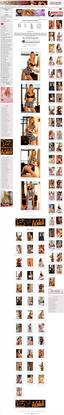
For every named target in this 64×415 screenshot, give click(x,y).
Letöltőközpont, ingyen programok (10, 6)
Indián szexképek (4, 126)
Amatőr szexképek (4, 107)
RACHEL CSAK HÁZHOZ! (41, 268)
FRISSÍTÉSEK (4, 35)
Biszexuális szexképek (5, 111)
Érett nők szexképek (5, 119)
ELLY (52, 127)
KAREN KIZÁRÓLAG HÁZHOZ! (30, 321)
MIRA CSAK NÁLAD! (51, 152)
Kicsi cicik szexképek (5, 129)
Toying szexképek (4, 184)
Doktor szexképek (4, 118)
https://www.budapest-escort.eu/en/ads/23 (32, 46)
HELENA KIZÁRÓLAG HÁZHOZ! (59, 226)
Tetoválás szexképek (5, 181)
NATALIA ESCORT (41, 242)
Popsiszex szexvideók (52, 308)
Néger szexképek (4, 161)
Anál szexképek (4, 108)
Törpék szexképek (4, 183)
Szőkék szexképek (4, 176)
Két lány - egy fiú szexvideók (53, 300)
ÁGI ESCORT (41, 281)
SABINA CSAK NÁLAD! (51, 250)
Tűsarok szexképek (4, 185)
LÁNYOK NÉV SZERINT (6, 75)
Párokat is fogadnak (6, 64)
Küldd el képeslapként (32, 82)
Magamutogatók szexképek (6, 133)
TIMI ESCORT (19, 294)
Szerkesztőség (39, 411)
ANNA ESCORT (59, 53)
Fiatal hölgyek (5, 56)
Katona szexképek (4, 128)
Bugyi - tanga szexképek (5, 113)
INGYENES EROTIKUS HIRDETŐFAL (6, 77)
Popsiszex (4, 58)
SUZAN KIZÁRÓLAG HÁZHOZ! (19, 307)
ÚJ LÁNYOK (4, 27)
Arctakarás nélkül (6, 62)
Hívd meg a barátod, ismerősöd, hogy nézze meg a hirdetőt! (30, 48)
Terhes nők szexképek (5, 180)
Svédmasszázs (5, 70)
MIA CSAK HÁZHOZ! (59, 250)
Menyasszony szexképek (5, 135)
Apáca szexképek (4, 109)
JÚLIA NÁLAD (41, 346)
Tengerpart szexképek (5, 179)
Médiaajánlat (43, 411)
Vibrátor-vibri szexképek (5, 187)
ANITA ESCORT (19, 359)
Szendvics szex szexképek (5, 175)
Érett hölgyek (5, 55)
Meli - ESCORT (51, 189)
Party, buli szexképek (5, 164)
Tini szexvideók (51, 310)
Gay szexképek (4, 122)
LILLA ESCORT (19, 320)
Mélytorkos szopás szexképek (6, 134)
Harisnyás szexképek (5, 125)
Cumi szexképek (4, 116)
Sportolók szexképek (5, 174)
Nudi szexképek (4, 162)
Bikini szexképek (4, 110)
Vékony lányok (5, 50)
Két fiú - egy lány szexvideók (53, 298)
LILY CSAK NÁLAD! (30, 268)
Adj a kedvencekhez (33, 411)
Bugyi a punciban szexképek (6, 114)
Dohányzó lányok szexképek (6, 117)
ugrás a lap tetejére (33, 215)
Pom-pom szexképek (5, 166)
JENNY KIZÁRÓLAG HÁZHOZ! (30, 281)
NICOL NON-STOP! (52, 176)
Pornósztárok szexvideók (52, 309)
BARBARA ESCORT (30, 372)
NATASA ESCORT (41, 359)
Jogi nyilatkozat (21, 411)
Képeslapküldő (33, 6)
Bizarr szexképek (4, 112)
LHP (3, 6)
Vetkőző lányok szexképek (6, 186)
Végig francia (5, 59)
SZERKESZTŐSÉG (5, 79)
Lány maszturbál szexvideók (53, 305)
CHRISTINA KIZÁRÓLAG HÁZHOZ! (30, 255)
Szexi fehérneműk (5, 53)
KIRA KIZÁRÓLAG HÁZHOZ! (41, 320)
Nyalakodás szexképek (5, 163)
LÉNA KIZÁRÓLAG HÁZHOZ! (59, 202)
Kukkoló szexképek (5, 130)
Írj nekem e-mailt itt (30, 44)
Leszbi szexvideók (52, 306)
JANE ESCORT (19, 242)
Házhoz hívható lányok (7, 39)
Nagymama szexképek (5, 160)
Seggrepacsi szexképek (5, 171)
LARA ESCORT (51, 201)
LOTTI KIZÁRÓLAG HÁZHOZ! (30, 346)
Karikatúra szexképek (5, 127)
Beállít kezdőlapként (27, 411)
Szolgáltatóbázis (27, 6)
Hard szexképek (4, 124)
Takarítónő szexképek (5, 178)
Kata (19, 268)
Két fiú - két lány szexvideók (53, 299)
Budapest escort (5, 73)
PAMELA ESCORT (41, 255)
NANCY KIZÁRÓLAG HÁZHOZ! (59, 67)
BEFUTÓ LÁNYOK (5, 30)
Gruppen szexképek (5, 123)
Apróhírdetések (20, 6)
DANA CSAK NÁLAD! (30, 359)
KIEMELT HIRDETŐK (5, 33)
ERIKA (19, 346)
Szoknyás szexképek (5, 177)
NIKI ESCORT (52, 226)
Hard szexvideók (51, 303)
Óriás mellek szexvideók (52, 307)
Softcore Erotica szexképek (6, 172)
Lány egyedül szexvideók (52, 304)
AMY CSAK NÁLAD (30, 242)
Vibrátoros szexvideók (52, 311)
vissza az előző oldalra (27, 215)
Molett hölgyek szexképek (5, 159)
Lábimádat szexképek (5, 131)
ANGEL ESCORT (19, 281)
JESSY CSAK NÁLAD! (19, 397)
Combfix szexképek (5, 115)
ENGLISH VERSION (7, 23)
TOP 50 (3, 32)
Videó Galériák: (55, 296)
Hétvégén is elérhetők (6, 44)
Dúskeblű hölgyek (6, 47)
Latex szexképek (4, 132)
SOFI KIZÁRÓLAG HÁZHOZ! (52, 54)
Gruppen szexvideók (52, 302)
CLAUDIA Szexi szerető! (41, 294)
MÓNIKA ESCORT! (19, 372)
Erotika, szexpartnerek (41, 6)
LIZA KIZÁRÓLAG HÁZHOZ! (19, 255)
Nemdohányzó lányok (6, 41)
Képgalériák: (7, 105)
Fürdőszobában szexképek (5, 121)
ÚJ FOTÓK (4, 29)
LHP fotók (4, 61)
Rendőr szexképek (4, 170)
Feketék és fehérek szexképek (6, 120)
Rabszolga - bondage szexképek (6, 169)
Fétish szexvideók (51, 301)
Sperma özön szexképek (5, 173)
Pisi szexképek (4, 165)
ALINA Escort (41, 372)
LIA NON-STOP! (30, 294)
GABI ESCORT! (51, 140)
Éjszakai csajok (5, 67)
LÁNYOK (3, 26)
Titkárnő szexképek (5, 182)
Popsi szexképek (4, 167)
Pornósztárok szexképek (5, 168)
